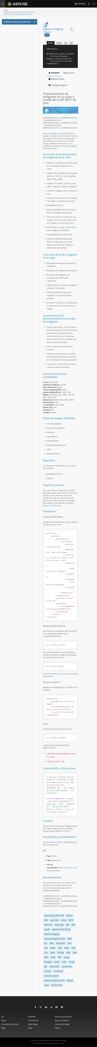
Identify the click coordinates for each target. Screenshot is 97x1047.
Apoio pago (32, 1024)
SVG (46, 952)
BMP (69, 938)
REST (71, 920)
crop (64, 961)
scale (46, 985)
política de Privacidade (40, 1043)
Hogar (6, 10)
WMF (66, 948)
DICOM (60, 952)
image (67, 957)
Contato (61, 1043)
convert (47, 971)
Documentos (33, 1020)
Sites (30, 1028)
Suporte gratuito (62, 1020)
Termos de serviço (53, 1043)
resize (57, 961)
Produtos (32, 1016)
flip (45, 966)
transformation (51, 975)
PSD (69, 943)
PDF (60, 957)
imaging (48, 961)
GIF (45, 943)
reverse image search (54, 980)
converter (58, 971)
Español (80, 4)
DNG (53, 957)
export (70, 980)
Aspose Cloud (48, 495)
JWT (73, 924)
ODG (46, 957)
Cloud (63, 920)
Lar (2, 1016)
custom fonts (70, 227)
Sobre (57, 1028)
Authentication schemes (53, 842)
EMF (73, 948)
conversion (67, 966)
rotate (72, 961)
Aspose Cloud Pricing (52, 505)
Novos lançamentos (63, 1016)
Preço (3, 1020)
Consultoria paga (62, 1024)
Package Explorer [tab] (58, 85)
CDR (68, 952)
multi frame (56, 985)
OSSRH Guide (56, 674)
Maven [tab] (50, 43)
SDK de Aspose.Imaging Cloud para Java (18, 14)
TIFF (46, 948)
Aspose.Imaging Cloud (59, 30)
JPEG (51, 943)
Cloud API (59, 924)
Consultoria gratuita (9, 1024)
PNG (60, 948)
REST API (48, 924)
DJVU (52, 952)
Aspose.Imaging (51, 934)
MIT (67, 924)
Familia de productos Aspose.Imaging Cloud (19, 12)
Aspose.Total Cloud (61, 929)
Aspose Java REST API (54, 915)
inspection (54, 966)
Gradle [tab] (58, 43)
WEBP (53, 948)
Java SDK (54, 920)
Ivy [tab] (66, 43)
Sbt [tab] (71, 43)
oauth (47, 929)
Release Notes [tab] (56, 79)
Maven (69, 915)
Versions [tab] (69, 72)
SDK (46, 920)
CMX (74, 952)
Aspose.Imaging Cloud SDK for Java (57, 133)
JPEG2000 (60, 943)
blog (3, 1028)
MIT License (65, 831)
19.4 (46, 35)
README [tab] (54, 72)
